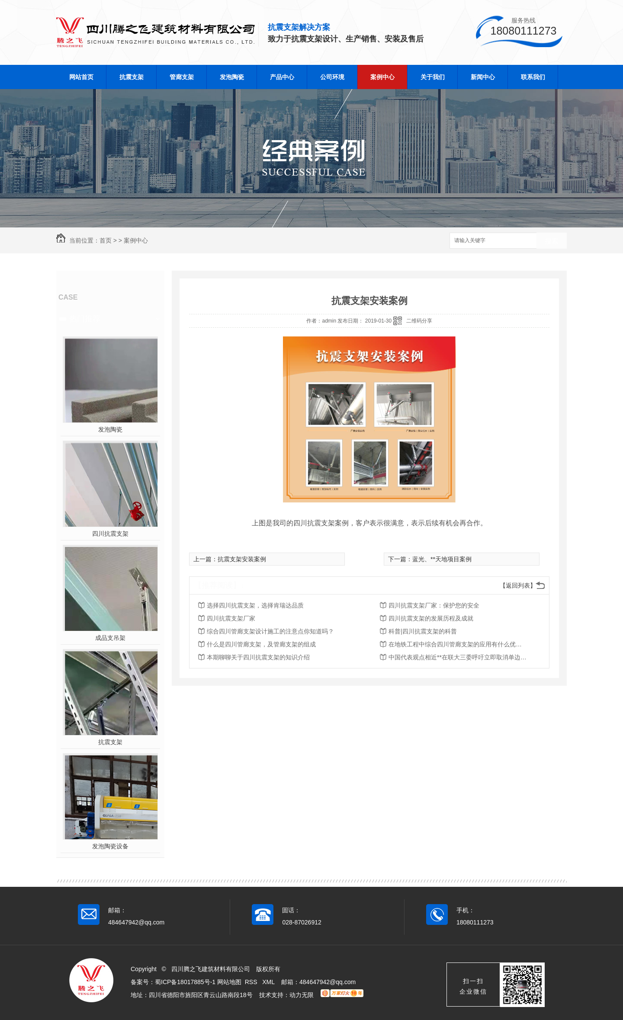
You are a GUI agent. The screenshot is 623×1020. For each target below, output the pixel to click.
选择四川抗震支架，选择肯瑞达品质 (255, 605)
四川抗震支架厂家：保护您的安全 (434, 605)
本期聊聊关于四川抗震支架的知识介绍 (258, 657)
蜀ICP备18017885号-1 (185, 981)
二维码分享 (419, 321)
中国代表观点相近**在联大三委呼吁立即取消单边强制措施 (458, 657)
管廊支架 (182, 77)
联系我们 (533, 77)
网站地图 (229, 981)
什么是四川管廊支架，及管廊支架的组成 (261, 644)
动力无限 (301, 994)
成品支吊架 (110, 637)
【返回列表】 (518, 585)
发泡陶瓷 (232, 77)
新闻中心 (483, 77)
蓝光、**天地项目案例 (442, 559)
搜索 (552, 241)
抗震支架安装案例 (242, 559)
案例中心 (382, 77)
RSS (252, 981)
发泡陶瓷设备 (110, 846)
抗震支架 (131, 77)
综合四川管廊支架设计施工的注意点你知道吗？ (270, 631)
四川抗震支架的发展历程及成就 (431, 618)
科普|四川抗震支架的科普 (423, 631)
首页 (106, 240)
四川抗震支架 (110, 533)
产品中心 (282, 77)
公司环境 (332, 77)
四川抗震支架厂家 (231, 618)
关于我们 (433, 77)
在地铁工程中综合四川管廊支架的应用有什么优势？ (458, 644)
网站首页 (81, 77)
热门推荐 (84, 318)
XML (269, 981)
